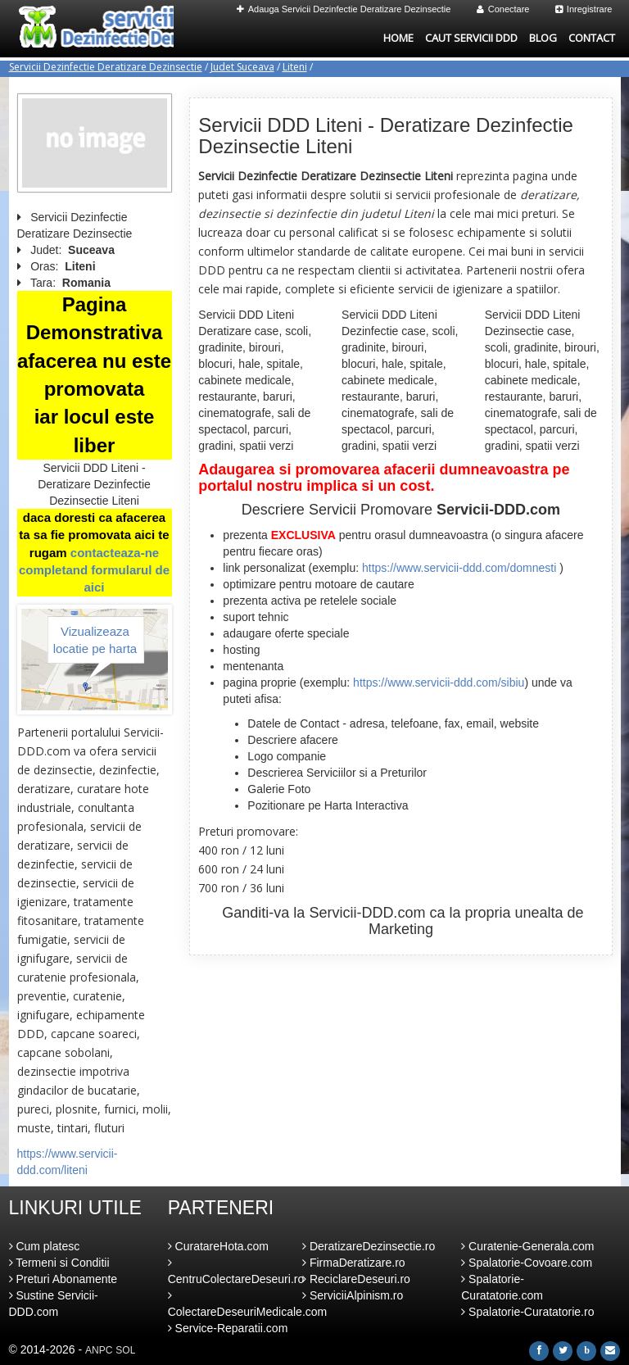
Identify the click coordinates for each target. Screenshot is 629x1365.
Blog (543, 37)
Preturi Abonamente (63, 1279)
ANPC (98, 1350)
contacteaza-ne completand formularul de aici (94, 570)
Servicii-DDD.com (367, 913)
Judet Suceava (242, 67)
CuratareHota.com (218, 1246)
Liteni (295, 67)
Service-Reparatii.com (228, 1328)
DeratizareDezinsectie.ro (368, 1246)
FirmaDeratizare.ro (353, 1262)
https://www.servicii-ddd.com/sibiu (438, 682)
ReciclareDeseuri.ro (356, 1279)
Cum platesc (44, 1246)
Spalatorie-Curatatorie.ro (527, 1311)
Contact (591, 37)
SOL (125, 1350)
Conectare (503, 9)
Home (398, 37)
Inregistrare (584, 9)
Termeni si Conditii (59, 1262)
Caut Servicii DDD (471, 37)
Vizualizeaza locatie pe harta (95, 639)
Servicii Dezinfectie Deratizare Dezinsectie (105, 67)
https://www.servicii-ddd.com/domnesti (459, 567)
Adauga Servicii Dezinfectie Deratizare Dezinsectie (344, 9)
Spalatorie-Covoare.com (526, 1262)
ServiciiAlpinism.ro (352, 1295)
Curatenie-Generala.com (527, 1246)
